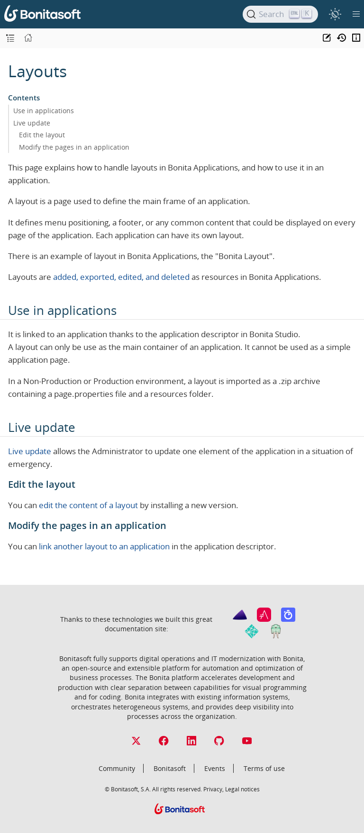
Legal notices (242, 789)
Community (117, 768)
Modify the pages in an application (74, 147)
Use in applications (43, 110)
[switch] (335, 14)
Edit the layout (42, 134)
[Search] (280, 14)
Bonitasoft (170, 768)
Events (214, 768)
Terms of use (264, 768)
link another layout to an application (104, 546)
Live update (31, 122)
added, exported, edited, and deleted (121, 276)
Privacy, (213, 789)
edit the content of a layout (88, 505)
